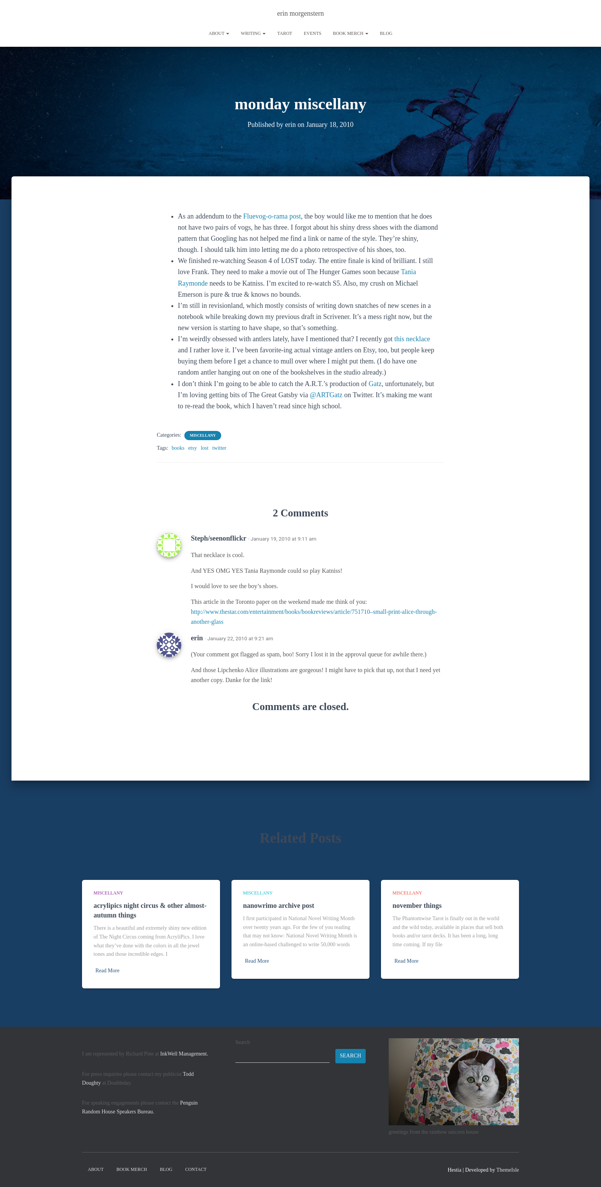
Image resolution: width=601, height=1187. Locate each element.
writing (253, 33)
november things (417, 905)
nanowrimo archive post (278, 905)
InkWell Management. (184, 1054)
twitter (219, 448)
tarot (284, 33)
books (178, 448)
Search (242, 1042)
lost (205, 448)
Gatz (375, 384)
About (219, 33)
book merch (350, 33)
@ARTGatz (326, 395)
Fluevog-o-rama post (271, 216)
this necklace (412, 339)
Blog (386, 33)
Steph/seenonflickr (218, 538)
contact (196, 1169)
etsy (192, 448)
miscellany (203, 435)
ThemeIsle (507, 1170)
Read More (107, 970)
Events (312, 33)
